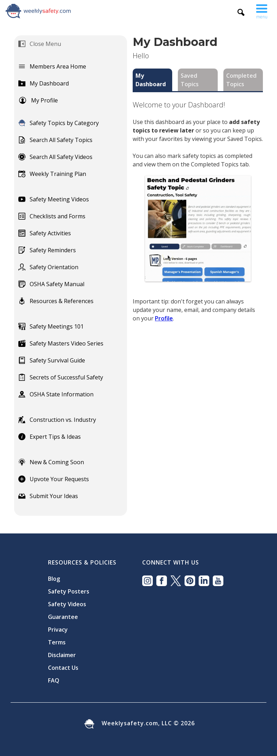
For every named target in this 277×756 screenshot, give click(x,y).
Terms (57, 642)
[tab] (152, 80)
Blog (54, 579)
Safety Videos (67, 604)
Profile (164, 318)
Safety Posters (68, 591)
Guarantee (63, 617)
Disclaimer (62, 655)
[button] (261, 10)
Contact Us (63, 668)
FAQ (53, 680)
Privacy (58, 629)
